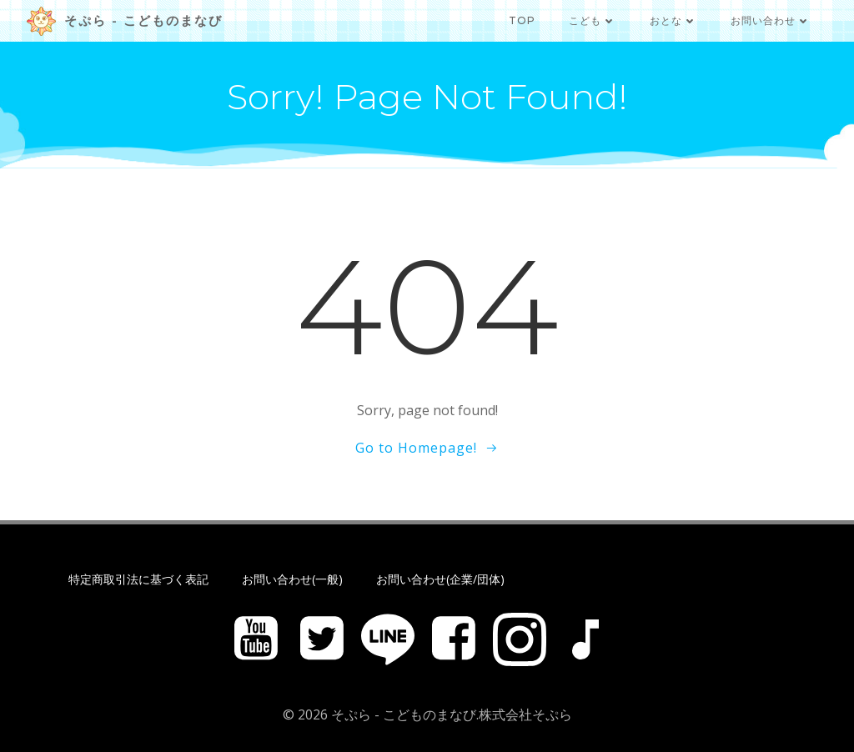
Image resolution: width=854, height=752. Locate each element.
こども (592, 20)
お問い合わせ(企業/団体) (440, 579)
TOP (522, 20)
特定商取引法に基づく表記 (138, 579)
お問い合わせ (771, 20)
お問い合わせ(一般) (292, 579)
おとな (673, 20)
